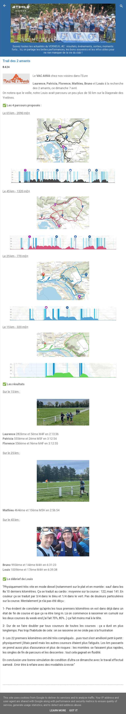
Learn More (58, 710)
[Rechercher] (121, 7)
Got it (73, 710)
